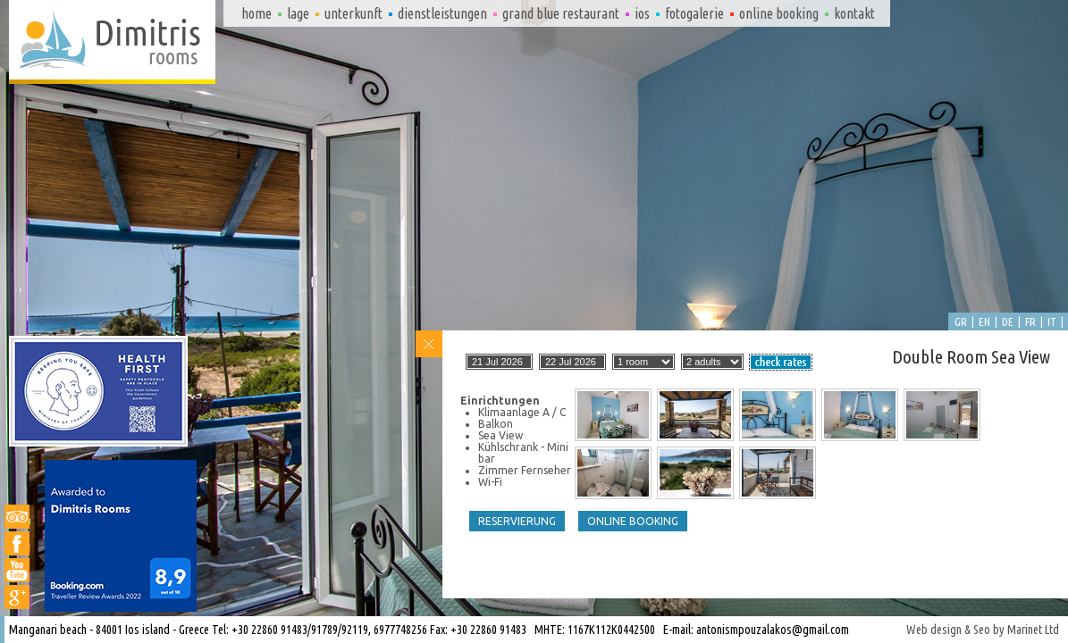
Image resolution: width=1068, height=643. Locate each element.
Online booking (779, 13)
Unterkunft (353, 13)
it (1051, 321)
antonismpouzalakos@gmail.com (772, 629)
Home (256, 13)
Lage (298, 13)
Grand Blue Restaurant (560, 13)
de (1007, 321)
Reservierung (517, 521)
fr (1030, 321)
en (984, 321)
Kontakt (854, 13)
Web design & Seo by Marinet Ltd (982, 629)
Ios (642, 13)
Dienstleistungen (442, 13)
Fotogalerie (694, 13)
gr (960, 321)
